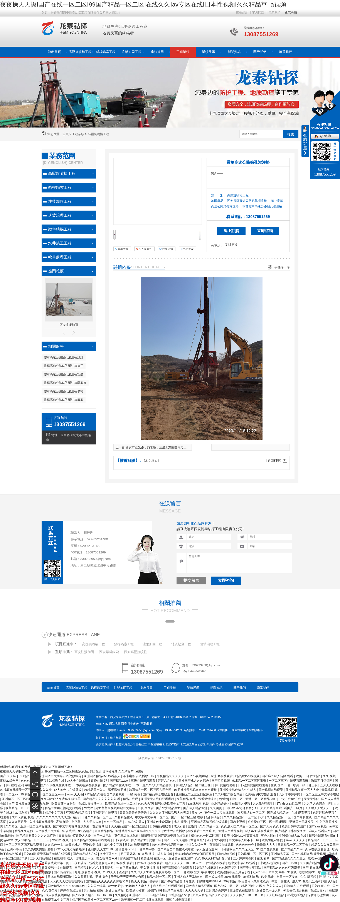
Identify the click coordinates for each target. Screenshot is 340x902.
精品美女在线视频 (247, 776)
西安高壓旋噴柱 (135, 652)
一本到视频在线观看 (87, 785)
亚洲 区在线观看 (222, 776)
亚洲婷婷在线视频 (105, 812)
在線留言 (242, 12)
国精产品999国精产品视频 (165, 890)
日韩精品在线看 (161, 826)
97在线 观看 (124, 863)
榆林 (137, 723)
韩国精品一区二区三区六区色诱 (150, 789)
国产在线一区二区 (226, 886)
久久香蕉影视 (84, 876)
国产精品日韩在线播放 (290, 831)
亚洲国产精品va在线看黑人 (102, 776)
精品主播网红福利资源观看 (63, 808)
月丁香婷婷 (129, 854)
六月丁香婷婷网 (290, 794)
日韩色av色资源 (269, 863)
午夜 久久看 (146, 808)
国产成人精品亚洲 (195, 808)
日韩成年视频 (226, 854)
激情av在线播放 (174, 831)
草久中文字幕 (113, 844)
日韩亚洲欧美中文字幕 (170, 803)
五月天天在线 (329, 785)
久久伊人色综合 (315, 803)
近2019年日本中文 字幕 (269, 872)
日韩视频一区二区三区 (253, 854)
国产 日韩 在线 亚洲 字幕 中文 (194, 872)
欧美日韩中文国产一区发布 (280, 876)
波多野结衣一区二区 (251, 812)
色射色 (223, 799)
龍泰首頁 (54, 52)
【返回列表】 (274, 460)
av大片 (89, 808)
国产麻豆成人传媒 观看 (278, 776)
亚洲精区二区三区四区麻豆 (194, 794)
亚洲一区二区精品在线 (36, 826)
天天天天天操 (194, 890)
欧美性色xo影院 (273, 840)
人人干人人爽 (92, 822)
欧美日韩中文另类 (64, 803)
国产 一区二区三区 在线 (187, 817)
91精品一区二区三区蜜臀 (249, 780)
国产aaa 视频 (318, 826)
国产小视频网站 (198, 776)
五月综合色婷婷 (217, 890)
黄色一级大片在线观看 (220, 812)
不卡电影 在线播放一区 (139, 776)
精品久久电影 (24, 831)
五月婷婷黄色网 (244, 858)
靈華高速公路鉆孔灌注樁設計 (63, 357)
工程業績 (182, 52)
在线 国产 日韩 (281, 785)
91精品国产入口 (95, 789)
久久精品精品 (104, 831)
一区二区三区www (52, 794)
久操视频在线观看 (42, 822)
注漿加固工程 (131, 52)
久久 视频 (330, 776)
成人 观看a (181, 822)
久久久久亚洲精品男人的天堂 (170, 812)
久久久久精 (44, 789)
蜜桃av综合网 (9, 780)
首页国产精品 (129, 858)
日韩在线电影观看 (178, 899)
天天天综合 (312, 799)
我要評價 (167, 248)
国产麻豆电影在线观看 (173, 835)
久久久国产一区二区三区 (247, 895)
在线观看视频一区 (90, 803)
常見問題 (258, 12)
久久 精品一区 (209, 826)
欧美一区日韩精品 (308, 776)
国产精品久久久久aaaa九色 (67, 886)
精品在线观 (131, 799)
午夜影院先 (79, 863)
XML (106, 723)
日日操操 (65, 835)
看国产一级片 (293, 808)
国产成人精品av (278, 812)
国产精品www (119, 780)
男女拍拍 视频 (94, 890)
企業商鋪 (291, 12)
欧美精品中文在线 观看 (261, 794)
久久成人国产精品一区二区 (240, 826)
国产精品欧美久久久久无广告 (36, 835)
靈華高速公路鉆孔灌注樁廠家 (63, 400)
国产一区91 (290, 863)
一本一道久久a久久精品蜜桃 (152, 785)
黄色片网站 (269, 835)
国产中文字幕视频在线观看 (72, 826)
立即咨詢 (265, 231)
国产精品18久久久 (87, 867)
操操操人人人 (266, 844)
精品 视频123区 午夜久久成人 (261, 886)
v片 (262, 817)
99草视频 (230, 881)
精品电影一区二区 (159, 876)
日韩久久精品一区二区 (97, 817)
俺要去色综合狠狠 (296, 890)
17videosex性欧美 (289, 803)
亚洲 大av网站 (217, 840)
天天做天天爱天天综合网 (128, 876)
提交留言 (191, 580)
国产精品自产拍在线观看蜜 (176, 849)
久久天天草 (145, 803)
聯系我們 (274, 12)
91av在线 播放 (135, 822)
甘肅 (149, 723)
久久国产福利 (228, 867)
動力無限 (115, 737)
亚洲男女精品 (115, 890)
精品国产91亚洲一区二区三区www (96, 899)
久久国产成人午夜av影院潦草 (61, 799)
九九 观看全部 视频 (87, 872)
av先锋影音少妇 (247, 808)
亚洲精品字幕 (280, 854)
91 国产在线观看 (267, 849)
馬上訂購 (231, 231)
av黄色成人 (73, 844)
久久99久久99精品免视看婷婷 (151, 872)
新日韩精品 (214, 817)
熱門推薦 (56, 271)
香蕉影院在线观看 (221, 844)
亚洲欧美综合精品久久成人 (238, 789)
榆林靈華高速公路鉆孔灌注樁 (262, 206)
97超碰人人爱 (82, 835)
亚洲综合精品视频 (78, 812)
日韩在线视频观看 (137, 844)
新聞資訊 (234, 52)
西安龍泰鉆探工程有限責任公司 (130, 717)
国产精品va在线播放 (117, 785)
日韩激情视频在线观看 (253, 785)
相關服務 (56, 346)
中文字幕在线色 (127, 867)
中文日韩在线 (281, 881)
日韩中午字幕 (146, 849)
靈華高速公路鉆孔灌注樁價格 (63, 391)
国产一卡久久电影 (176, 840)
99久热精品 (84, 831)
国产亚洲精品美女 (168, 808)
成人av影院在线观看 (259, 831)
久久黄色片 (50, 890)
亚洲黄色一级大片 (269, 890)
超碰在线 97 (99, 780)
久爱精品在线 (124, 817)
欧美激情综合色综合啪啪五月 (195, 854)
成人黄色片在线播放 (68, 789)
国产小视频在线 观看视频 (309, 854)
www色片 (114, 886)
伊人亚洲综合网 (207, 849)
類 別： (218, 195)
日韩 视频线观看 (224, 785)
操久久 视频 (139, 881)
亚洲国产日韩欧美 (302, 822)
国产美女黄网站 (251, 867)
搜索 (290, 134)
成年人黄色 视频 (23, 817)
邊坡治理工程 (60, 215)
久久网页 (216, 808)
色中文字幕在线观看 (242, 863)
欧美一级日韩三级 (305, 785)
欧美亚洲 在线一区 (154, 858)
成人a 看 (180, 826)
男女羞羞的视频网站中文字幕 (115, 808)
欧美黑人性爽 (135, 890)
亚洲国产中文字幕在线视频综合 (60, 776)
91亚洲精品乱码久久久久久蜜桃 (196, 789)
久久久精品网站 (271, 808)
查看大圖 (123, 248)
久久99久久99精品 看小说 (213, 858)
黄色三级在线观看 (127, 835)
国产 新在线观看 (314, 867)
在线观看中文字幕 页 (202, 831)
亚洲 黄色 (102, 876)
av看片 (56, 840)
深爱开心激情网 (319, 895)
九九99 (44, 803)
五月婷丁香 (318, 881)
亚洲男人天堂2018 (101, 849)
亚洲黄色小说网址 (159, 822)
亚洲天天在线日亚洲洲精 (158, 799)
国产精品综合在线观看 (158, 794)
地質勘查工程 (181, 644)
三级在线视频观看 (143, 780)
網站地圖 (114, 723)
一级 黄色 (134, 794)
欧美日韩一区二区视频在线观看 (143, 899)
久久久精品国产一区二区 (241, 817)
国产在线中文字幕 (48, 831)
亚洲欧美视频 (92, 844)
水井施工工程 (60, 243)
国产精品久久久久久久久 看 (102, 799)
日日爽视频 (148, 835)
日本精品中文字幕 (51, 812)
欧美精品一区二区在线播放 (24, 808)
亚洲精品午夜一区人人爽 (303, 789)
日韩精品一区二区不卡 (293, 844)
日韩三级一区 (84, 858)
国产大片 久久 (270, 826)
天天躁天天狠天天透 (134, 812)
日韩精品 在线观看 (297, 886)
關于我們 (259, 52)
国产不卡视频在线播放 (56, 785)
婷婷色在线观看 (71, 890)
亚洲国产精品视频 (231, 831)
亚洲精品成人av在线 (293, 835)
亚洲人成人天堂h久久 (189, 876)
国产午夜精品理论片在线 (178, 881)
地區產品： (218, 201)
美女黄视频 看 (150, 867)
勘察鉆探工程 (60, 229)
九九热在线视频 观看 (39, 849)
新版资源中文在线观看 (57, 867)
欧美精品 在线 (187, 799)
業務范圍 (157, 52)
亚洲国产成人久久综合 (194, 780)
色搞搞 (154, 881)
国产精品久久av (292, 849)
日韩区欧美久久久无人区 (237, 849)
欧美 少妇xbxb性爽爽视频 (241, 835)
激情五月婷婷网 (322, 780)
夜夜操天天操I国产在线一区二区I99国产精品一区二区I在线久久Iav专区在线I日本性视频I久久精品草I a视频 (143, 4)
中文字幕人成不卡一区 (244, 840)
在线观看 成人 (64, 858)
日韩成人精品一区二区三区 (192, 785)
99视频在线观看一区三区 (17, 789)
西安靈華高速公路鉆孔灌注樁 (247, 201)
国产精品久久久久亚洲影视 (282, 867)
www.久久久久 (296, 840)
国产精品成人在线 (85, 854)
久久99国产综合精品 (229, 794)
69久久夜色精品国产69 (168, 844)
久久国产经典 (96, 886)
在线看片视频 (241, 803)
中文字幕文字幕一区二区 (152, 817)
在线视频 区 (100, 826)
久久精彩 (121, 895)
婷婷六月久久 (167, 780)
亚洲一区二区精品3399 (261, 799)
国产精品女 (139, 840)
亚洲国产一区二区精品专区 (147, 895)
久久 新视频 (308, 876)
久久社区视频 (275, 895)
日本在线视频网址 (60, 876)
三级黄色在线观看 (242, 890)
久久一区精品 (113, 822)
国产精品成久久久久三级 (289, 858)
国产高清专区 (63, 872)
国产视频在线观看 (271, 789)
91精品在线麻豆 (206, 867)
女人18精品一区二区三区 (32, 840)
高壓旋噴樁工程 (80, 52)
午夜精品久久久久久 (171, 776)
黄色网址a (197, 840)
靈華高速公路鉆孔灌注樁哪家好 (65, 383)
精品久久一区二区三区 (206, 835)
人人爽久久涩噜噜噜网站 (67, 881)
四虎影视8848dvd (209, 881)
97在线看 (68, 831)
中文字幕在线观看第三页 (52, 863)
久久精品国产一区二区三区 (129, 826)
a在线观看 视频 (199, 803)
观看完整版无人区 (101, 863)
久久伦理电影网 (264, 803)
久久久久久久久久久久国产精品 (58, 817)
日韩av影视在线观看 (149, 863)
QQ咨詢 (325, 136)
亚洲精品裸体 (220, 803)
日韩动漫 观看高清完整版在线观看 (47, 854)
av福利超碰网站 (26, 812)
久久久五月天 (18, 822)
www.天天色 (75, 794)
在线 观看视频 (301, 812)
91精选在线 (57, 780)
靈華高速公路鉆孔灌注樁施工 (63, 366)
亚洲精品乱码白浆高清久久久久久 (138, 831)
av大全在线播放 (78, 780)
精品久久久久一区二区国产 (183, 863)
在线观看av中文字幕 (56, 899)
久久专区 (12, 826)
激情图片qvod (125, 849)
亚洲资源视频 (296, 895)
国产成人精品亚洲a (199, 886)
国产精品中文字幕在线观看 (92, 840)
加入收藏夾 (145, 248)
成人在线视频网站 (58, 895)
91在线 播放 (146, 854)
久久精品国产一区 (279, 817)
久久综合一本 (54, 844)
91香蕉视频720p (179, 895)
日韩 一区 (237, 799)
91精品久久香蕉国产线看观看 (105, 794)
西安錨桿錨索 (109, 652)
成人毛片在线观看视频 (168, 886)
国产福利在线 (303, 817)
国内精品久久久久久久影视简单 (107, 881)
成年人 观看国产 (319, 831)
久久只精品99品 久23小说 (210, 895)
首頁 (65, 134)
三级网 (193, 826)
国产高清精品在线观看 (177, 867)
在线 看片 (264, 858)
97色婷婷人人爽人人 (137, 886)
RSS (99, 723)
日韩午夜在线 (321, 886)
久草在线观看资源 (317, 849)
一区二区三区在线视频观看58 (289, 780)
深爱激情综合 (207, 799)
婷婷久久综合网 (196, 844)
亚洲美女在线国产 (181, 858)
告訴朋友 (188, 248)
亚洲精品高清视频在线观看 (209, 822)
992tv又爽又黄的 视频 (71, 849)
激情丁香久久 (109, 854)
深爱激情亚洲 (117, 789)
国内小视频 (238, 822)
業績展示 (208, 52)
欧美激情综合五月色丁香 (234, 872)
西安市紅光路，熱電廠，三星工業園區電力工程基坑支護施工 (167, 447)
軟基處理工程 (60, 257)
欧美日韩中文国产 (294, 826)
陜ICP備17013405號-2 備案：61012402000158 (192, 717)
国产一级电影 (103, 835)
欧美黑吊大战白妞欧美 (254, 881)
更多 (235, 244)
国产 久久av (8, 776)
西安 (124, 723)
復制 (228, 244)
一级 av (229, 808)
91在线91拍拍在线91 (301, 872)
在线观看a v (318, 890)
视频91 (67, 840)
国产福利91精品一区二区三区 (92, 895)
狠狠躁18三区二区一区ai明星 (268, 822)
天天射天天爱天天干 (319, 808)
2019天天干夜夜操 (116, 872)
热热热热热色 (245, 844)
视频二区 (155, 840)
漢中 (130, 723)
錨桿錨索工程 (106, 52)
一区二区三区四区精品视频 (24, 844)
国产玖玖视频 (221, 780)
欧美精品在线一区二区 (120, 803)
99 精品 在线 (28, 776)
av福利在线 (251, 876)
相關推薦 (170, 603)
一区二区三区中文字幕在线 (321, 794)
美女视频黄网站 (107, 858)
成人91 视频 (300, 881)
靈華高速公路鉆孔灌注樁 (248, 162)
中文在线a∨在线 (290, 799)
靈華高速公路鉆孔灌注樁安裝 (63, 374)
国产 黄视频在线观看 (23, 803)
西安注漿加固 (69, 325)
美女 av (197, 812)
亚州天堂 (108, 867)
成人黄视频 (165, 854)
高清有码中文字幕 (68, 822)
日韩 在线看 (121, 840)
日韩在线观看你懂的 (323, 835)
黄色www (6, 840)
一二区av (12, 794)
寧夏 (143, 723)
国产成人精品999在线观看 (223, 876)
